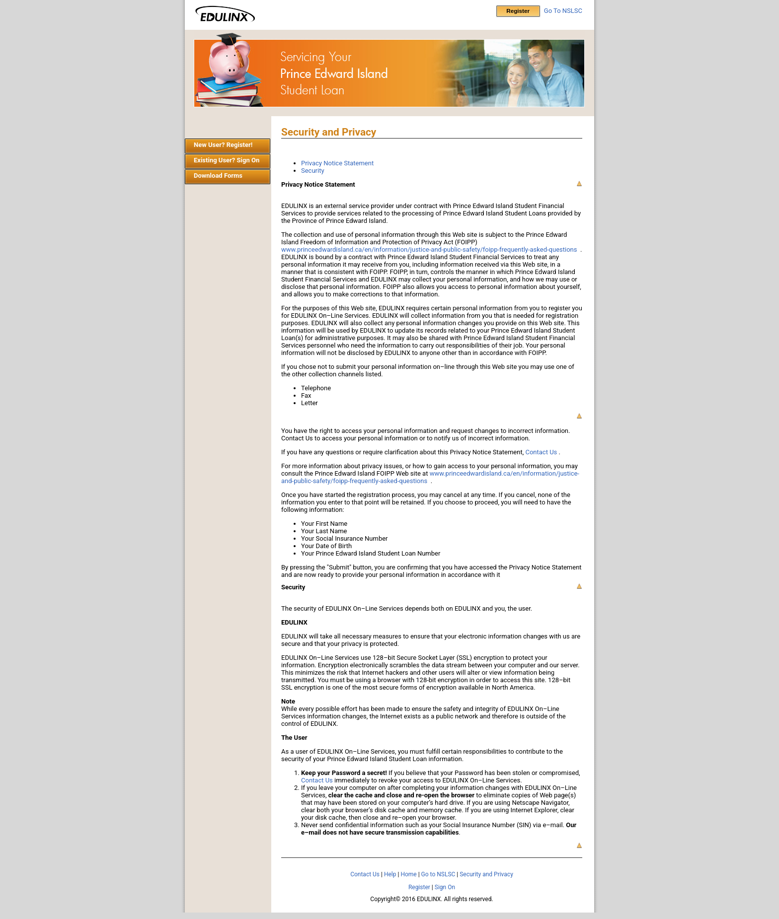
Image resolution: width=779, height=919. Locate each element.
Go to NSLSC (438, 874)
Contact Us (541, 452)
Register (419, 887)
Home (408, 874)
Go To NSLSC (563, 10)
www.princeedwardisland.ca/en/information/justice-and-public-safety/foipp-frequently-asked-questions (429, 249)
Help (390, 874)
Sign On (445, 887)
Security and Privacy (486, 874)
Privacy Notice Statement (337, 163)
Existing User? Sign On (226, 160)
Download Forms (218, 175)
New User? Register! (223, 144)
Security (312, 170)
